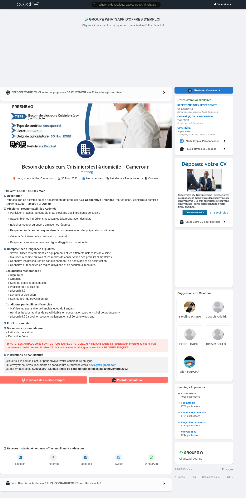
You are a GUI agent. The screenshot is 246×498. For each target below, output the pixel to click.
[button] (126, 4)
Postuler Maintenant (128, 380)
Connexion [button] (222, 4)
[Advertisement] (123, 56)
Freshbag (85, 172)
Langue (227, 469)
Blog (193, 477)
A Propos (180, 477)
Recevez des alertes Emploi (43, 379)
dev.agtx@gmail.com (102, 364)
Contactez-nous (210, 477)
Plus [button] (229, 476)
